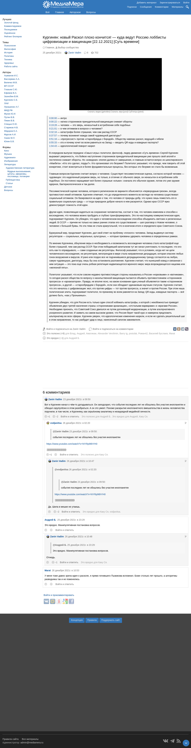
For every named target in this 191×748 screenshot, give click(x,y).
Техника (8, 59)
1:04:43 (53, 146)
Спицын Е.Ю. (10, 124)
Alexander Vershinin (108, 333)
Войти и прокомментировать (59, 595)
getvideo (106, 112)
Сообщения (146, 7)
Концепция (77, 620)
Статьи (9, 183)
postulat (133, 333)
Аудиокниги (10, 157)
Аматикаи (91, 333)
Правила (92, 620)
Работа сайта (10, 66)
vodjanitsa (54, 423)
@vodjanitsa (61, 469)
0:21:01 (53, 128)
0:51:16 (53, 139)
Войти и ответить (70, 416)
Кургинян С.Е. (11, 100)
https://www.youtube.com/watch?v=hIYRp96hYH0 (71, 444)
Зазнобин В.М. (11, 96)
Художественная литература (20, 168)
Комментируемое (12, 26)
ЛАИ (6, 103)
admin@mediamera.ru (31, 742)
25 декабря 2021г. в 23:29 (71, 519)
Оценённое (9, 33)
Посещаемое (10, 29)
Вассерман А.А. (12, 79)
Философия (10, 49)
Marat (172, 333)
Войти (186, 2)
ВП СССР (9, 86)
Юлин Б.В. (9, 141)
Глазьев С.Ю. (10, 89)
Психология (10, 45)
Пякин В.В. (9, 120)
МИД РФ (8, 110)
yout (125, 112)
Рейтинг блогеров (13, 36)
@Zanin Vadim (61, 431)
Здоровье (9, 63)
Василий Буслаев (158, 333)
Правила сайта (10, 739)
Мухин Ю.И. (10, 114)
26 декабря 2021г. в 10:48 (78, 536)
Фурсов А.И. (10, 134)
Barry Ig (124, 333)
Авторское (75, 12)
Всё (48, 12)
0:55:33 (53, 142)
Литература (10, 164)
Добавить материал (146, 2)
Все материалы (30, 739)
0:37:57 (53, 135)
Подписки (132, 7)
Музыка (8, 154)
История (8, 52)
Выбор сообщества (68, 47)
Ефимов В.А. (10, 93)
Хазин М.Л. (9, 138)
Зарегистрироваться (170, 2)
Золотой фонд (11, 22)
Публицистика (13, 180)
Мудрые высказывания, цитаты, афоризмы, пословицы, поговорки (19, 174)
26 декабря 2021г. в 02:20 (76, 423)
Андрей (81, 333)
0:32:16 (53, 132)
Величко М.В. (10, 82)
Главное (59, 12)
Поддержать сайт (110, 620)
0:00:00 (53, 118)
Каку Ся (143, 416)
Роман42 (143, 333)
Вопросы (91, 12)
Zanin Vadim (73, 52)
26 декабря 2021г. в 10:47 (80, 461)
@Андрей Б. (60, 545)
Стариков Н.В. (11, 127)
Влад (72, 333)
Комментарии (162, 7)
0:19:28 (53, 125)
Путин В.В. (9, 117)
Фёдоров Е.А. (10, 131)
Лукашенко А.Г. (11, 107)
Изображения (11, 161)
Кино (6, 150)
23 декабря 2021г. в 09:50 (76, 399)
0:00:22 (53, 121)
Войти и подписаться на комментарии (113, 329)
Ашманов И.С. (11, 75)
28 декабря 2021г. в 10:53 (65, 570)
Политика (9, 56)
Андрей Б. (74, 338)
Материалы (177, 7)
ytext (141, 112)
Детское (8, 187)
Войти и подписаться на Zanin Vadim (66, 329)
